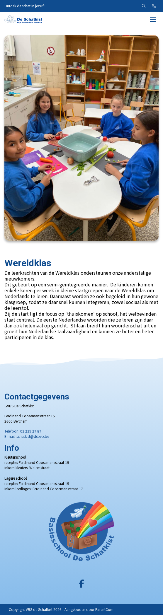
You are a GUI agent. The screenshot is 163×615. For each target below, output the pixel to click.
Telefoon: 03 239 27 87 (22, 430)
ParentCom (104, 609)
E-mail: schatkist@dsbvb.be (26, 436)
